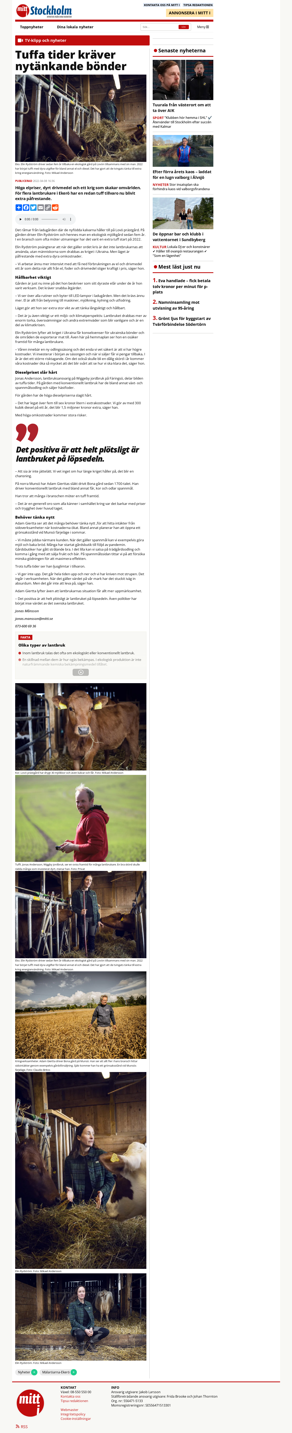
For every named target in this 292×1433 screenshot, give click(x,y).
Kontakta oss (70, 1396)
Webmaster (69, 1410)
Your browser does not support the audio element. (45, 219)
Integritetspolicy (73, 1414)
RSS (21, 1427)
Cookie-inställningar (76, 1418)
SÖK (184, 27)
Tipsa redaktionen (74, 1401)
